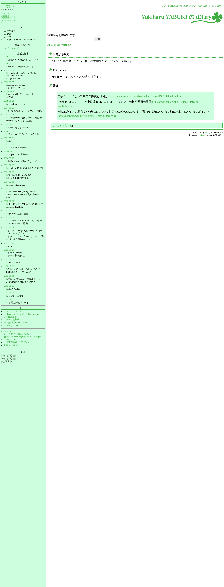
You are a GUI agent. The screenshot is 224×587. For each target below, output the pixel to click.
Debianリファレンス (14, 325)
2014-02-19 (9, 165)
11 (4, 16)
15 (12, 16)
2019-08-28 (9, 101)
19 (6, 18)
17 (2, 18)
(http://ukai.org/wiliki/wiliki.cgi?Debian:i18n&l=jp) (87, 115)
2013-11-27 (9, 210)
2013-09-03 (9, 259)
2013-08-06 (9, 292)
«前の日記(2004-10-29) (177, 6)
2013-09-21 (9, 250)
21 (10, 18)
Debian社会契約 (11, 319)
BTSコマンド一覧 (13, 311)
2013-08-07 (9, 286)
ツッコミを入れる (62, 125)
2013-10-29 (9, 217)
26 (6, 20)
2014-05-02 (9, 131)
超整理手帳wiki (11, 345)
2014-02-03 (9, 188)
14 (10, 16)
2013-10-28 (9, 227)
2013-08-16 (9, 276)
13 (8, 16)
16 (14, 16)
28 (10, 20)
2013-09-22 (9, 243)
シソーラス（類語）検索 (16, 334)
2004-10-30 (53, 45)
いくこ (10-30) (12, 48)
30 (14, 20)
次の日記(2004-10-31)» (205, 6)
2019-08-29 (9, 91)
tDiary (208, 132)
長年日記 (66, 45)
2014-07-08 (9, 114)
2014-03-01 (9, 151)
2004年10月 (8, 6)
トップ (162, 6)
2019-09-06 (9, 70)
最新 (191, 6)
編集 (219, 6)
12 (6, 16)
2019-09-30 (9, 57)
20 (8, 18)
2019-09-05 (9, 82)
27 (8, 20)
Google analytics (11, 339)
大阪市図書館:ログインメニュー (20, 342)
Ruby (202, 135)
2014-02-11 (9, 172)
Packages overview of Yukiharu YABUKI (22, 314)
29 (12, 20)
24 (2, 20)
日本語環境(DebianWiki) (16, 322)
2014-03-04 (9, 144)
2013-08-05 (9, 299)
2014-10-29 (9, 108)
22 (12, 18)
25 (4, 20)
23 (14, 18)
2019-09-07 (9, 64)
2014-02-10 (9, 182)
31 (2, 22)
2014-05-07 (9, 124)
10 (2, 16)
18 (4, 18)
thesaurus (8, 331)
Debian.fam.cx (10, 317)
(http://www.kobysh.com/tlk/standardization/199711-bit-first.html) (146, 96)
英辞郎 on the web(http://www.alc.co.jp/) (22, 337)
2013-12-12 (9, 201)
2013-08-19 (9, 266)
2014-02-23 (9, 158)
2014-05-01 (9, 138)
